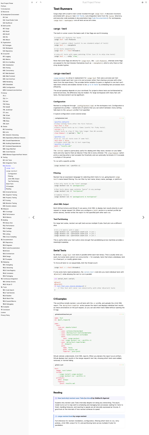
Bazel (6, 31)
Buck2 (6, 34)
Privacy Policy (5, 315)
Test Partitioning (13, 181)
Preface (3, 6)
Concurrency (8, 70)
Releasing (5, 262)
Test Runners (62, 9)
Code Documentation (11, 248)
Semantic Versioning (11, 135)
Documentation (7, 239)
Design (7, 256)
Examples (7, 259)
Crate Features (9, 152)
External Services (10, 192)
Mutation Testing (10, 203)
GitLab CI (7, 284)
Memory (7, 217)
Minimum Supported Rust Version (15, 154)
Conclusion (5, 309)
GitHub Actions (9, 281)
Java (5, 112)
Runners (7, 166)
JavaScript (7, 110)
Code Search (8, 290)
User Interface (9, 79)
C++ (5, 98)
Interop (4, 93)
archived (88, 398)
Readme (7, 295)
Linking (6, 234)
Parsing (6, 68)
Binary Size (8, 223)
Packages (7, 45)
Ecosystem (5, 54)
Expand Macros (9, 301)
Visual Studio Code (10, 20)
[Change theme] (36, 2)
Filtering (10, 176)
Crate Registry (9, 270)
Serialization (8, 65)
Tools (4, 287)
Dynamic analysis (10, 206)
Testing (4, 157)
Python (6, 118)
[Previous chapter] (33, 217)
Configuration (9, 87)
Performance (9, 214)
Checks (4, 126)
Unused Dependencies (11, 140)
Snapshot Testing (10, 195)
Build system (6, 25)
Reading (8, 189)
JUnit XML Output (13, 179)
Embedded (8, 84)
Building (4, 220)
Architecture (8, 253)
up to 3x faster (92, 85)
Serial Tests (9, 184)
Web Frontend (9, 76)
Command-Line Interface (12, 90)
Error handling (9, 62)
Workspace (8, 48)
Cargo (6, 28)
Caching (7, 231)
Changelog (8, 265)
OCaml (6, 115)
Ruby (6, 121)
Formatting (7, 129)
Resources (5, 11)
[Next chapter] (143, 217)
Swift (6, 124)
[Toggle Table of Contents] (32, 2)
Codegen (7, 228)
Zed (5, 17)
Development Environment (10, 14)
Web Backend (8, 73)
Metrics (6, 59)
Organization (6, 42)
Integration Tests (10, 163)
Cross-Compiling (9, 237)
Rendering (8, 82)
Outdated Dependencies (12, 146)
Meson (6, 39)
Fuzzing (7, 200)
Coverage (7, 211)
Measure (5, 209)
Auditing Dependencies (12, 143)
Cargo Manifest (9, 149)
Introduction (5, 9)
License (3, 312)
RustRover (7, 23)
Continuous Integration (9, 279)
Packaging (8, 276)
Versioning (8, 267)
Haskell (6, 107)
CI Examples (10, 186)
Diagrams (7, 245)
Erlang (6, 104)
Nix (5, 37)
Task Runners (9, 293)
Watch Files (8, 298)
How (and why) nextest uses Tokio (71, 398)
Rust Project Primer (7, 3)
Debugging (8, 304)
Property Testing (10, 197)
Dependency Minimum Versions (14, 138)
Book (6, 251)
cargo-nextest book (65, 416)
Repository (8, 51)
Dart (5, 101)
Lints (6, 132)
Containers (8, 273)
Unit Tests (7, 160)
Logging (7, 56)
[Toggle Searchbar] (41, 2)
